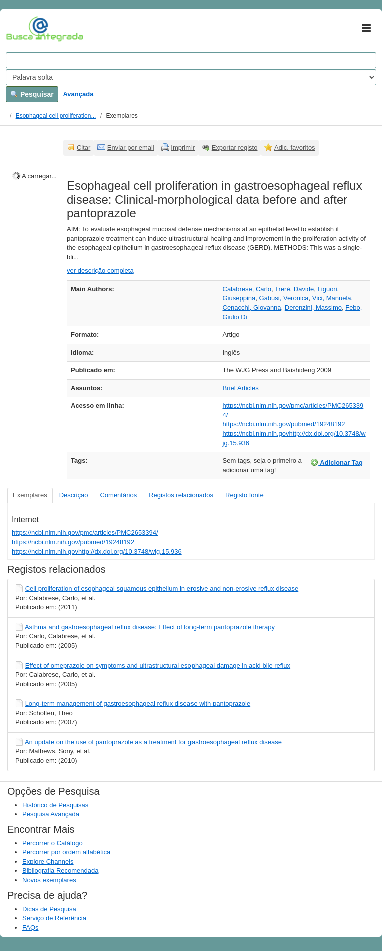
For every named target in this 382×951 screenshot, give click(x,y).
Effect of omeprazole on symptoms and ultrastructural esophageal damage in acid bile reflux (157, 665)
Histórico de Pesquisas (55, 805)
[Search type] (191, 77)
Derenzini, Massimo (313, 307)
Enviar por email (130, 147)
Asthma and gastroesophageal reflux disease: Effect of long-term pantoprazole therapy (150, 627)
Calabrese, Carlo (247, 289)
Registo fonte (244, 495)
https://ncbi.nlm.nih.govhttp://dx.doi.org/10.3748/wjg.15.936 (97, 551)
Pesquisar (32, 94)
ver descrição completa (100, 270)
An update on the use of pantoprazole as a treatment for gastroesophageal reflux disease (153, 742)
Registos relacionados (181, 495)
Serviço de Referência (54, 918)
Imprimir (183, 147)
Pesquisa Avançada (50, 814)
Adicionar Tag (336, 462)
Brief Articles (241, 388)
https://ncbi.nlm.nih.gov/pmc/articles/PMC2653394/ (85, 532)
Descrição (73, 495)
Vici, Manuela (331, 298)
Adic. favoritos (294, 147)
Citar (83, 147)
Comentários (118, 495)
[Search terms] (191, 60)
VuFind (21, 28)
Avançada (78, 94)
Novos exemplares (49, 880)
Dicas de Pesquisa (49, 909)
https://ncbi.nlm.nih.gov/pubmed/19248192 (284, 424)
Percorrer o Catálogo (52, 843)
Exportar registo (235, 147)
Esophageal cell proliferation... (56, 115)
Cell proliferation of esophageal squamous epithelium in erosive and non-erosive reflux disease (162, 588)
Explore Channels (48, 861)
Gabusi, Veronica (284, 298)
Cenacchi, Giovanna (252, 307)
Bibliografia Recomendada (60, 870)
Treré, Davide (294, 289)
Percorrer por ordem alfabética (66, 852)
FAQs (30, 927)
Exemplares (30, 495)
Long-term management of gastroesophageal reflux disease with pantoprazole (138, 703)
